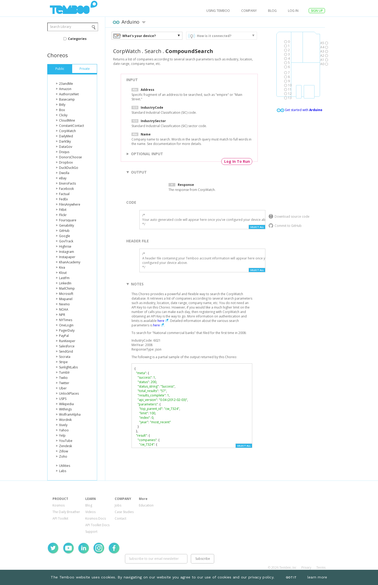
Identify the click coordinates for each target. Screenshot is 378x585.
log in (293, 10)
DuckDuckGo (68, 167)
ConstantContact (71, 125)
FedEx (63, 199)
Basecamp (67, 99)
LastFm (64, 278)
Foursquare (67, 220)
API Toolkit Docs (97, 525)
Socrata (64, 356)
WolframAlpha (70, 414)
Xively (63, 425)
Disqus (64, 152)
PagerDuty (67, 330)
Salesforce (67, 346)
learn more (317, 577)
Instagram (66, 251)
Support (91, 531)
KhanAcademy (69, 262)
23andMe (66, 83)
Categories (77, 38)
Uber (63, 388)
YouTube (65, 440)
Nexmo (64, 304)
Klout (63, 272)
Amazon (65, 89)
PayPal (64, 335)
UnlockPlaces (69, 393)
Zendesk (65, 446)
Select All (257, 227)
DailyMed (66, 136)
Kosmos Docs (95, 518)
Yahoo (64, 430)
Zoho (63, 456)
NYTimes (65, 320)
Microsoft (66, 293)
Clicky (63, 115)
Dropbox (66, 162)
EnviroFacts (67, 183)
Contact (120, 518)
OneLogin (66, 325)
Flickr (63, 215)
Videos (90, 512)
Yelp (62, 435)
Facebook (66, 188)
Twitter (64, 383)
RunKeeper (67, 341)
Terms (321, 567)
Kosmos (58, 505)
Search (153, 51)
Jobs (118, 505)
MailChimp (67, 288)
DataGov (65, 146)
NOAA (63, 309)
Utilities (64, 465)
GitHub (64, 230)
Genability (66, 225)
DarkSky (65, 141)
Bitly (62, 104)
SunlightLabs (68, 367)
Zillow (63, 451)
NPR (62, 314)
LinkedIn (65, 283)
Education (146, 505)
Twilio (63, 377)
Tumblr (64, 372)
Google (64, 236)
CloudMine (67, 120)
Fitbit (62, 209)
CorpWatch (67, 131)
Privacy (306, 567)
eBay (62, 178)
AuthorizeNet (69, 94)
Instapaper (67, 257)
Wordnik (65, 419)
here (161, 320)
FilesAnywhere (69, 204)
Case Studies (124, 512)
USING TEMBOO (218, 10)
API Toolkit (60, 518)
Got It (291, 577)
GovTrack (66, 241)
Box (62, 110)
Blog (272, 10)
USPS (62, 398)
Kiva (62, 267)
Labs (62, 471)
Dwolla (64, 173)
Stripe (63, 362)
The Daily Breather (66, 512)
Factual (64, 194)
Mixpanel (65, 299)
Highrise (65, 246)
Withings (65, 409)
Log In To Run (237, 161)
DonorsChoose (70, 157)
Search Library (60, 26)
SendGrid (66, 351)
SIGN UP (317, 10)
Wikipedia (66, 404)
